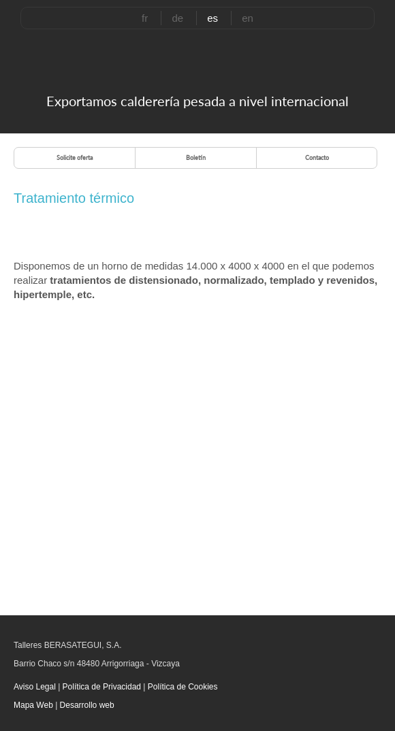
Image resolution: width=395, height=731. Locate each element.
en (247, 18)
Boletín (196, 157)
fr (145, 18)
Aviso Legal (36, 687)
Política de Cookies (181, 687)
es (212, 18)
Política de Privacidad (101, 687)
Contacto (317, 157)
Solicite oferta (75, 157)
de (177, 18)
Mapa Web (33, 705)
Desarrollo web (87, 705)
